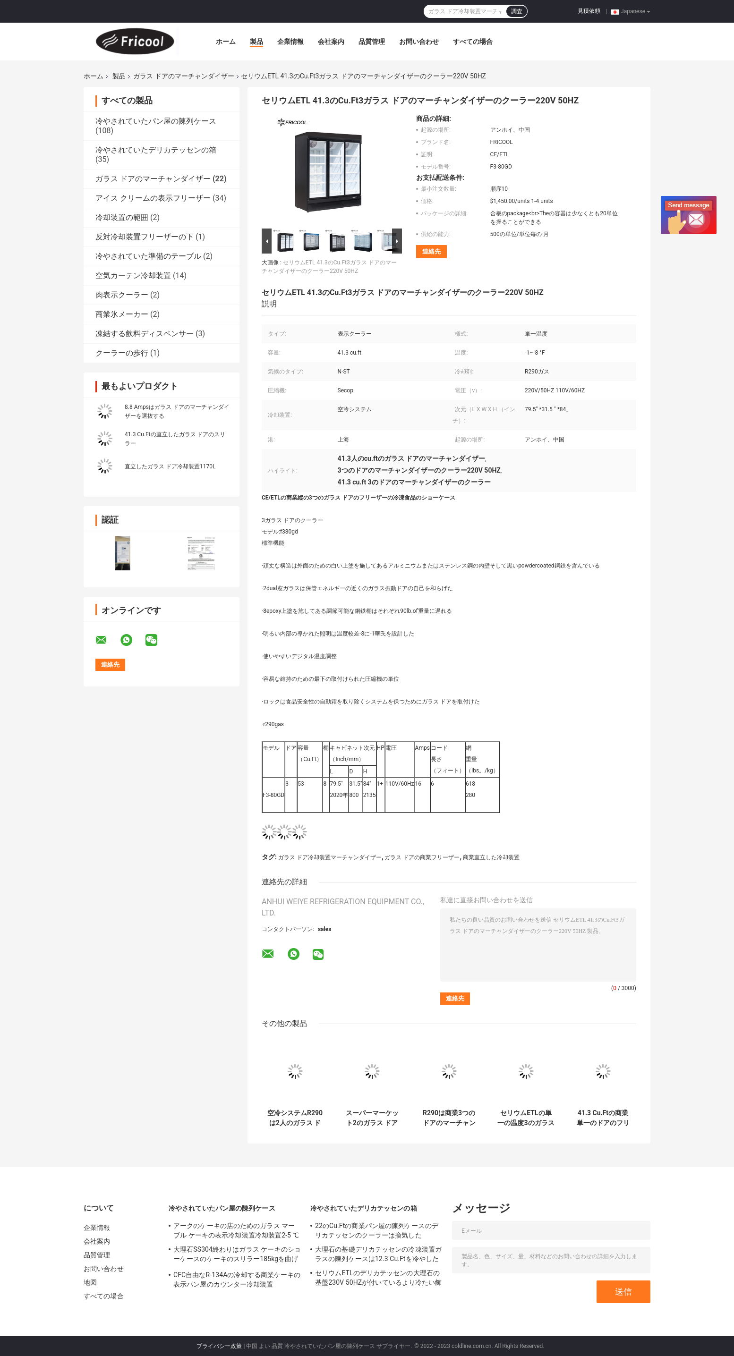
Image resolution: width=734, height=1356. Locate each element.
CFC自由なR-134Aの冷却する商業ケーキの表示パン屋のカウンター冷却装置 (237, 1279)
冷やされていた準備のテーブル (148, 256)
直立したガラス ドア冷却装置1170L (170, 466)
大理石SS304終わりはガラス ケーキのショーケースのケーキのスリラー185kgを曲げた (237, 1255)
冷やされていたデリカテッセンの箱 (155, 149)
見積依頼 (589, 11)
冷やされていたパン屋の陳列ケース (155, 121)
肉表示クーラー (121, 294)
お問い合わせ (419, 41)
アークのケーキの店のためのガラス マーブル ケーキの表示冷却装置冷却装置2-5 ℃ (236, 1230)
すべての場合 (473, 41)
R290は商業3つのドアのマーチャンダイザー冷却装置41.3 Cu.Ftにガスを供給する (449, 1118)
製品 (256, 41)
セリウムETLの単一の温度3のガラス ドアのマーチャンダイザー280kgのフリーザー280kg (525, 1118)
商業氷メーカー (121, 314)
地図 (90, 1282)
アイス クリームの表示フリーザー (153, 198)
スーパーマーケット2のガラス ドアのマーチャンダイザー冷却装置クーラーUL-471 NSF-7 (372, 1118)
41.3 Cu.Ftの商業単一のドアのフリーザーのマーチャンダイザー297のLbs (603, 1118)
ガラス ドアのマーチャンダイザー (183, 76)
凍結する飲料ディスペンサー (144, 333)
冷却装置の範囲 (121, 217)
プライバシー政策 (219, 1346)
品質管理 (371, 41)
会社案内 (331, 41)
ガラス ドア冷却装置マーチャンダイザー (330, 857)
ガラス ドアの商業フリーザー (422, 857)
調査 (516, 11)
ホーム (226, 41)
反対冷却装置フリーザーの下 (144, 236)
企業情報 (290, 41)
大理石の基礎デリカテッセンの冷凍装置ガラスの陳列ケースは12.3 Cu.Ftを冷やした (378, 1254)
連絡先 (431, 251)
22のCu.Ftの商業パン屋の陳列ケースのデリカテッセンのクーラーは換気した (376, 1230)
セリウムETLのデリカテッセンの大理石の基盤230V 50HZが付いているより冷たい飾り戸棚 (378, 1279)
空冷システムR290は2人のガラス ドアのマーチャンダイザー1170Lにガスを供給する (295, 1118)
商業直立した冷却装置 (491, 857)
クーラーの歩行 (121, 352)
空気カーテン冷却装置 (133, 275)
